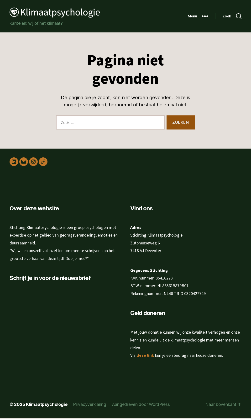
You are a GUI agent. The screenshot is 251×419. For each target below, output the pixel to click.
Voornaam (24, 319)
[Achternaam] (49, 342)
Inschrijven (49, 354)
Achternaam (26, 335)
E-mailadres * (27, 304)
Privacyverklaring (89, 405)
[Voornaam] (49, 327)
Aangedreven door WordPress (141, 405)
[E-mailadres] (49, 311)
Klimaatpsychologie (46, 405)
